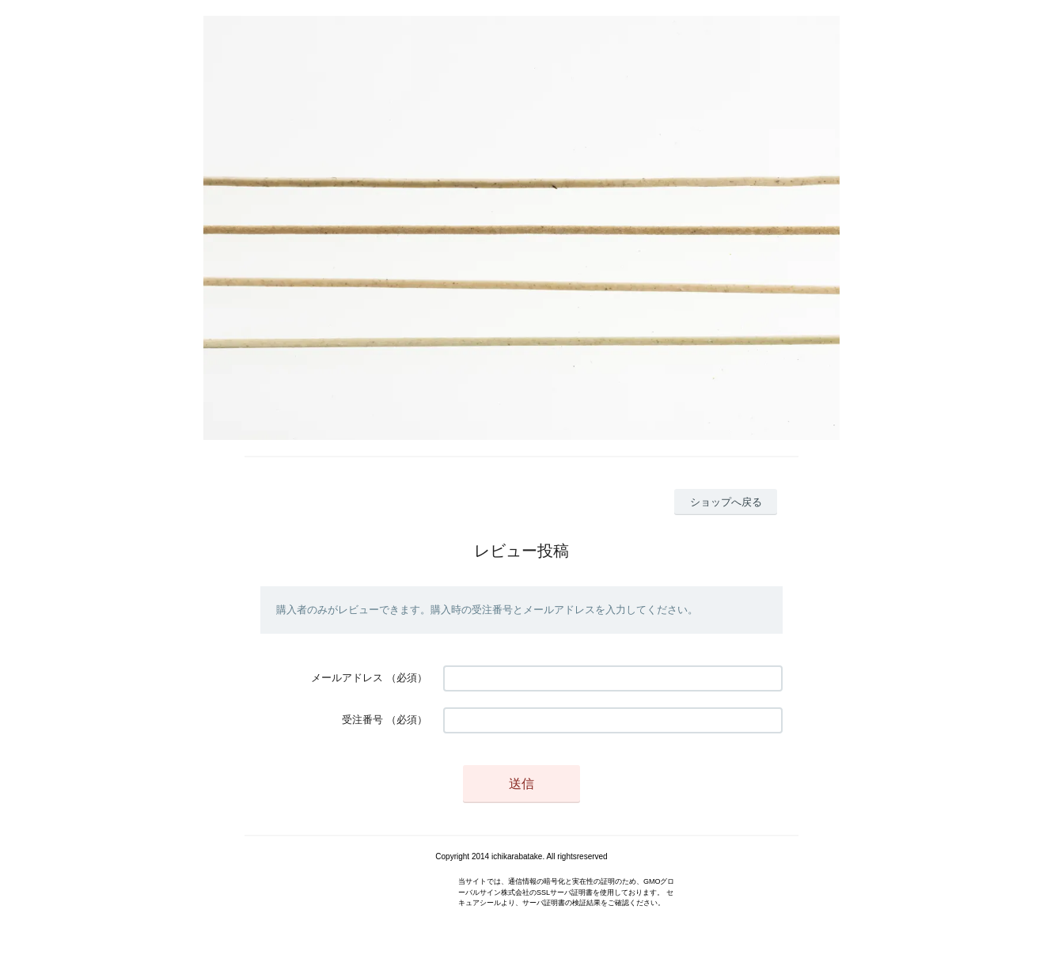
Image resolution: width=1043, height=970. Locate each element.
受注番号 (362, 720)
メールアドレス (347, 678)
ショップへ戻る (726, 502)
